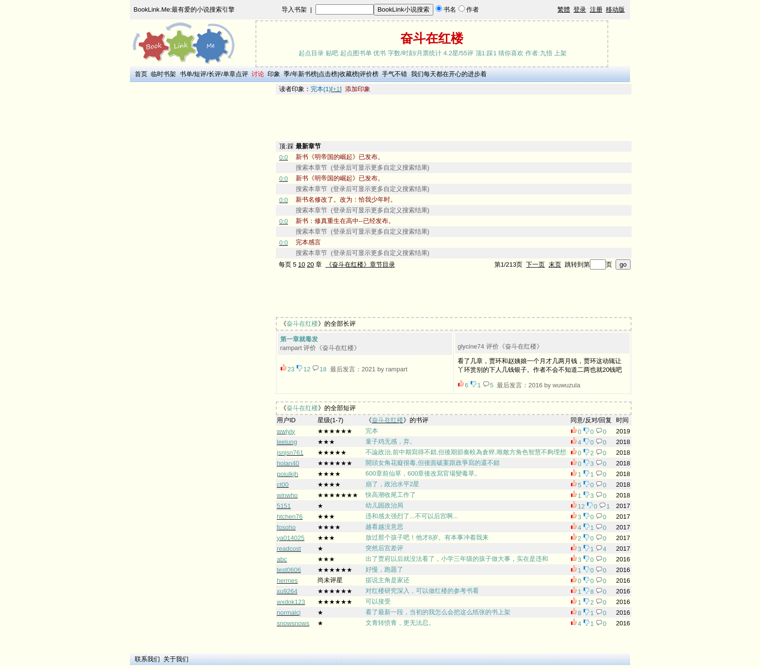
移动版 (615, 9)
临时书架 (163, 74)
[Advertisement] (201, 229)
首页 (141, 74)
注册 (596, 9)
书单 (186, 74)
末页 (555, 264)
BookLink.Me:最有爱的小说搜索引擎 (184, 9)
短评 (200, 74)
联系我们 (147, 659)
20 (310, 264)
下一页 (535, 264)
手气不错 (394, 74)
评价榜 (369, 74)
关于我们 (176, 659)
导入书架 (294, 9)
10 (301, 264)
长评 (214, 74)
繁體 (563, 9)
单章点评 (235, 74)
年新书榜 (304, 74)
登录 (579, 9)
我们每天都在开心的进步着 (449, 74)
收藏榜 (348, 74)
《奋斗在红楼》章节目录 (360, 264)
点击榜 (327, 74)
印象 (274, 74)
